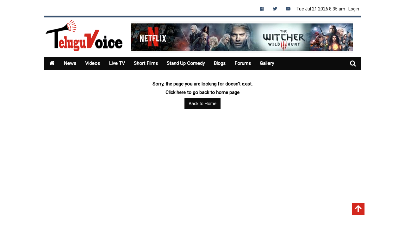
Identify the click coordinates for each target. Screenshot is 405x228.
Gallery (273, 63)
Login (353, 8)
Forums (248, 63)
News (70, 63)
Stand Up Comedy (189, 63)
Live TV (118, 63)
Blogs (224, 63)
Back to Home (202, 103)
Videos (93, 63)
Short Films (148, 63)
